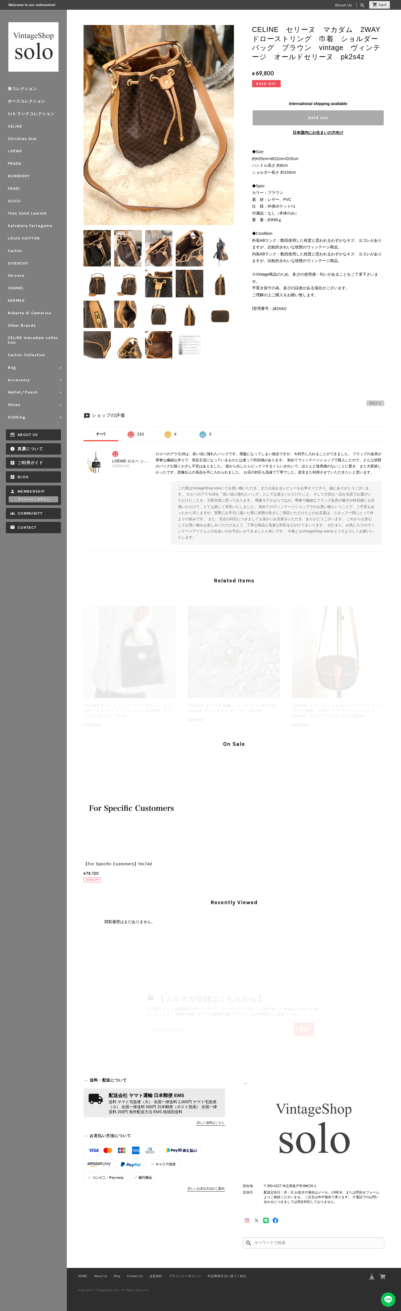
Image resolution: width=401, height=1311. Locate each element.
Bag (12, 367)
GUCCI (14, 201)
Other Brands (22, 325)
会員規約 (156, 1276)
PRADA (14, 163)
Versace (16, 275)
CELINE (15, 126)
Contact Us (135, 1276)
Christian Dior (22, 138)
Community (30, 513)
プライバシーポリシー (185, 1276)
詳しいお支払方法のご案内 (206, 1188)
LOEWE (15, 151)
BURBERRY (19, 176)
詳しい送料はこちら (210, 1122)
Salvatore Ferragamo (30, 225)
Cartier (15, 250)
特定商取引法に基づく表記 (227, 1276)
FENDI (14, 188)
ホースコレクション (26, 101)
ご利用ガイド (30, 463)
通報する (375, 403)
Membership (31, 491)
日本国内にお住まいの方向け (318, 132)
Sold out (318, 118)
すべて (101, 434)
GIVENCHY (18, 263)
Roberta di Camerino (29, 313)
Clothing (17, 417)
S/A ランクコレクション (31, 113)
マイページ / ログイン (33, 499)
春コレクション (22, 88)
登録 (304, 1029)
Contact (27, 527)
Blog (23, 477)
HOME (82, 1276)
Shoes (14, 404)
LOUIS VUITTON (24, 238)
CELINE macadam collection (33, 340)
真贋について (30, 449)
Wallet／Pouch (23, 392)
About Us (343, 5)
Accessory (19, 380)
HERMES (16, 300)
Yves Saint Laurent (27, 213)
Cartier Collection (26, 355)
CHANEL (16, 288)
